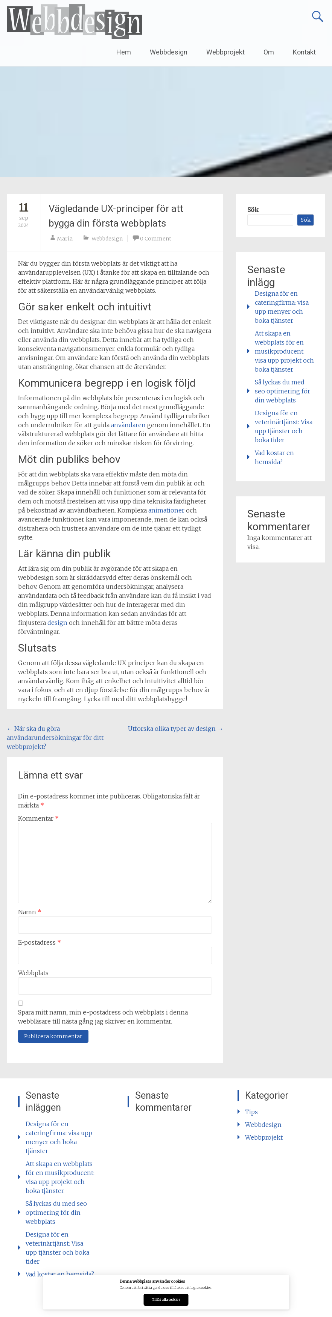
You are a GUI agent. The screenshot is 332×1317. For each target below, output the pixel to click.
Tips (251, 1112)
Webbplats (33, 973)
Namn (29, 912)
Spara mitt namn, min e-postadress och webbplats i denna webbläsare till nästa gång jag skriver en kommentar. (103, 1017)
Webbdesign (168, 52)
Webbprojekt (225, 52)
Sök (253, 209)
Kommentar (38, 818)
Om (268, 52)
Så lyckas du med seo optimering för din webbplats (282, 391)
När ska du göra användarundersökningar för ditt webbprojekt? (55, 737)
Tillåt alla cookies (166, 1300)
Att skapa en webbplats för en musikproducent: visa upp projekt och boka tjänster (284, 351)
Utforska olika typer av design (175, 728)
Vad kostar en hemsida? (60, 1274)
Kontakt (304, 52)
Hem (123, 52)
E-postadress (39, 942)
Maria (65, 238)
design (57, 622)
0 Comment (155, 238)
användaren (128, 425)
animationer (166, 510)
